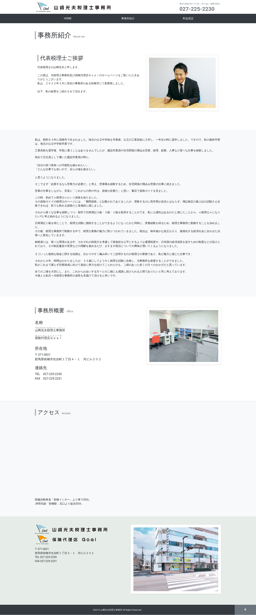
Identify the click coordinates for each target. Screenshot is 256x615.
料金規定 (188, 18)
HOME (67, 18)
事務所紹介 (128, 18)
